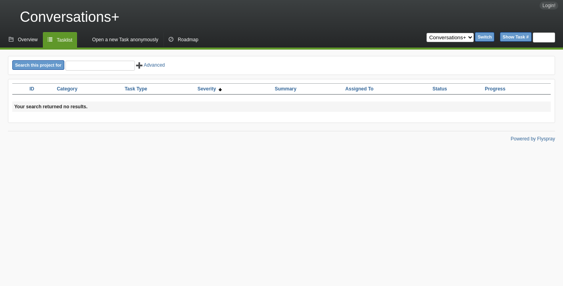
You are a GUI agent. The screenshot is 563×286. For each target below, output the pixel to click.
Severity (210, 89)
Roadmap (188, 39)
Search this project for (38, 65)
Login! (548, 5)
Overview (28, 39)
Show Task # (516, 37)
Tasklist (64, 40)
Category (67, 89)
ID (31, 89)
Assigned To (359, 89)
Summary (285, 89)
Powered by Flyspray (533, 139)
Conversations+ (69, 17)
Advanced (150, 65)
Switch (485, 37)
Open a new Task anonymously (125, 39)
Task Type (136, 89)
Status (439, 89)
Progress (495, 89)
